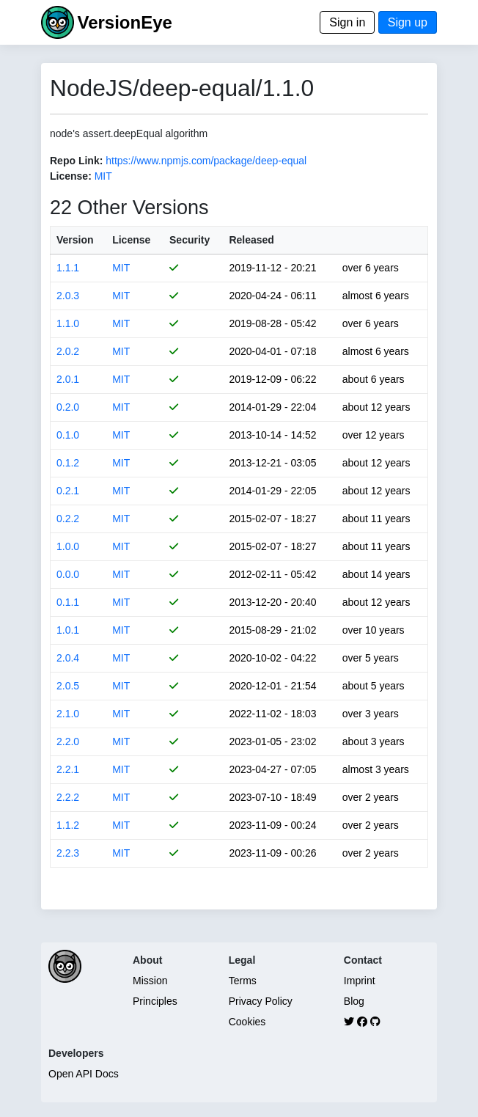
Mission (150, 980)
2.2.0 (67, 741)
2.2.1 (67, 769)
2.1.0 (67, 713)
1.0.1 (67, 630)
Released (251, 240)
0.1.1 (67, 602)
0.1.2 (67, 463)
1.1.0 (67, 323)
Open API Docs (83, 1074)
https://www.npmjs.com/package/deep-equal (206, 160)
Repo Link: (76, 160)
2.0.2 (67, 351)
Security (189, 240)
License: (71, 176)
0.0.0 (67, 574)
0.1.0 (67, 435)
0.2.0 (67, 407)
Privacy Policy (261, 1001)
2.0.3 (67, 295)
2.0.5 (67, 686)
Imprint (359, 980)
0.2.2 (67, 518)
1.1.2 (67, 825)
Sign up (407, 22)
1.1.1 (67, 268)
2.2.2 (67, 797)
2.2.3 (67, 853)
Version (75, 240)
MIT (103, 176)
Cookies (247, 1022)
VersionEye (124, 22)
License (131, 240)
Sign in (347, 22)
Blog (354, 1001)
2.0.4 (67, 658)
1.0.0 (67, 546)
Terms (243, 980)
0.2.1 (67, 491)
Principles (155, 1001)
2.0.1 (67, 379)
